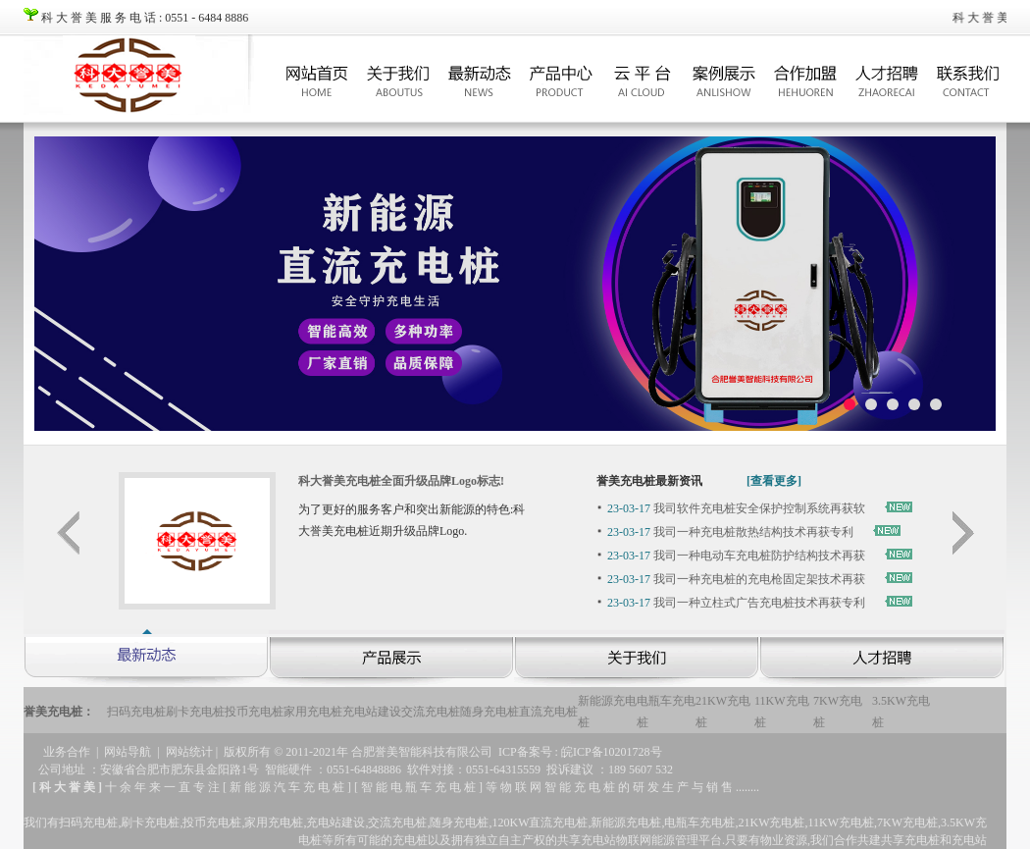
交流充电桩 (430, 711)
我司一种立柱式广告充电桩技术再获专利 (736, 603)
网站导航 (127, 752)
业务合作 (66, 752)
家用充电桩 (312, 711)
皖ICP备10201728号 (611, 752)
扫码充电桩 (136, 711)
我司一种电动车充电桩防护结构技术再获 (736, 555)
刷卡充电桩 (195, 711)
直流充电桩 (548, 711)
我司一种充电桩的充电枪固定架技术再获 (736, 579)
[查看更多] (774, 481)
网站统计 (189, 752)
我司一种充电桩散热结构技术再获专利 (730, 532)
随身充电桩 (489, 711)
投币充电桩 (254, 711)
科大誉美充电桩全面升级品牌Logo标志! (401, 481)
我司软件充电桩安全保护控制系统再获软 (736, 508)
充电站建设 (371, 711)
